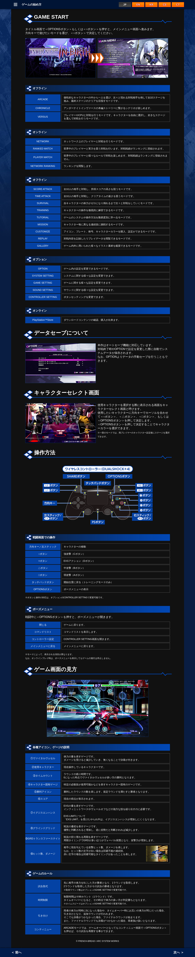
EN (138, 4)
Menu (15, 4)
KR (151, 4)
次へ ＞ (178, 952)
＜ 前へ (16, 952)
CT (178, 4)
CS (164, 4)
